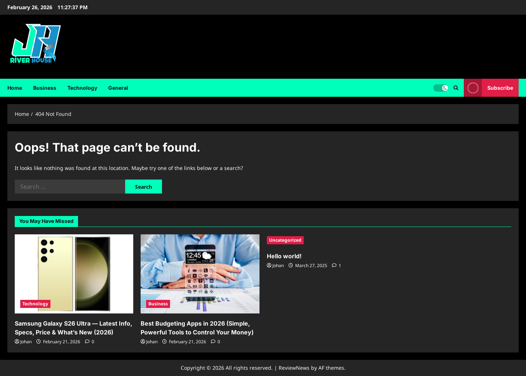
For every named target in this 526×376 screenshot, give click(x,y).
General (118, 88)
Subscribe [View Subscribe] (488, 88)
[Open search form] (455, 88)
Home (14, 88)
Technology (82, 88)
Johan (26, 341)
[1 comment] (336, 265)
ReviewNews (294, 367)
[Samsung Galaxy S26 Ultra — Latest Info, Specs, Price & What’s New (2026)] (74, 273)
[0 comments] (89, 341)
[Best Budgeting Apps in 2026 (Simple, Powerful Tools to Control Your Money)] (200, 273)
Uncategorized (285, 240)
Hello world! (284, 256)
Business (44, 88)
